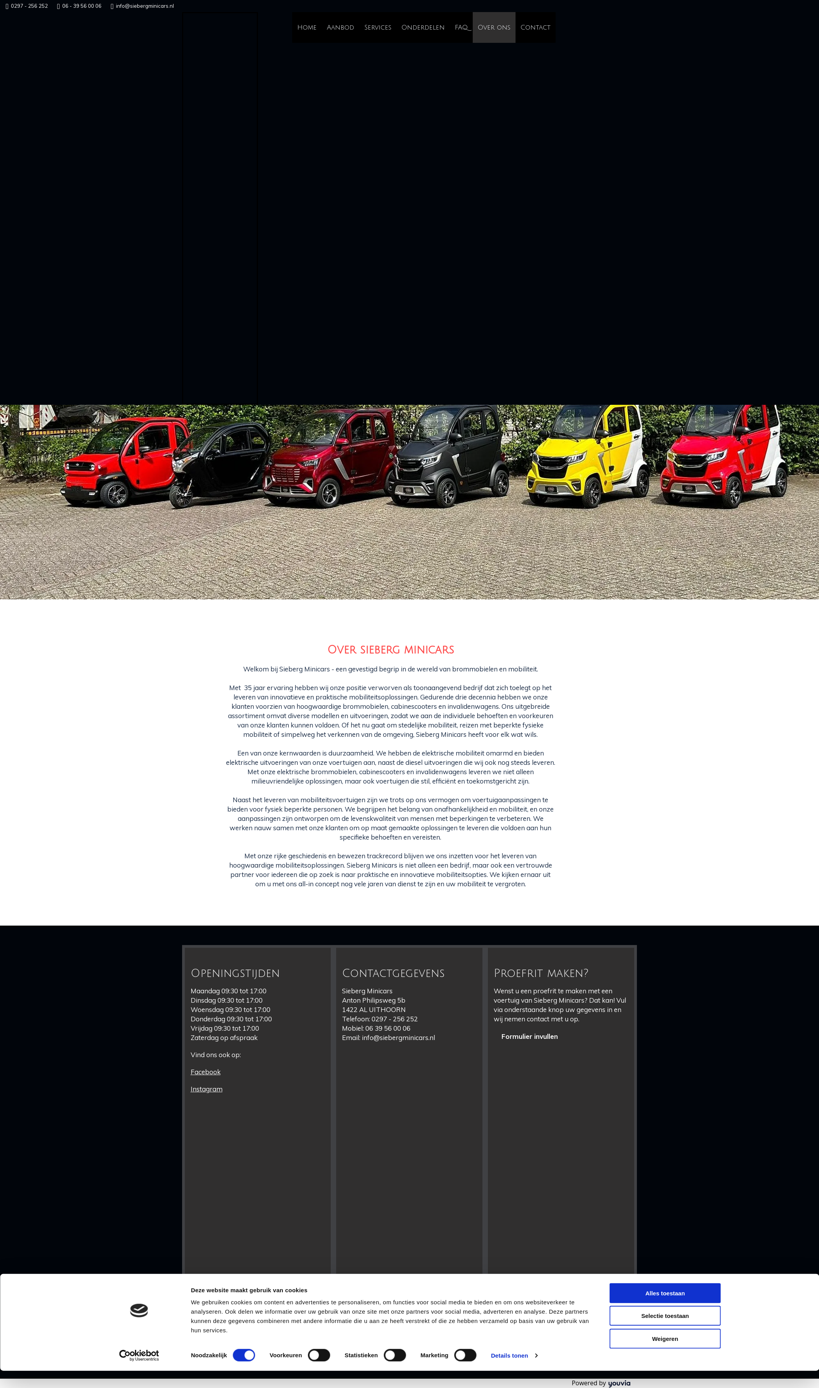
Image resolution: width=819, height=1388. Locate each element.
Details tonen (509, 1372)
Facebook (206, 1072)
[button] (530, 1036)
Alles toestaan (665, 1310)
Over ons (494, 27)
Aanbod (340, 27)
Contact (536, 27)
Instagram (207, 1089)
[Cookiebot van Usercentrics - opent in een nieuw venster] (139, 1373)
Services (377, 27)
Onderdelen (423, 27)
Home (307, 27)
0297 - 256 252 (29, 6)
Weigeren (665, 1356)
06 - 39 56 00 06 (82, 6)
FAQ (461, 27)
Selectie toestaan (665, 1333)
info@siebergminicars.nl (145, 6)
